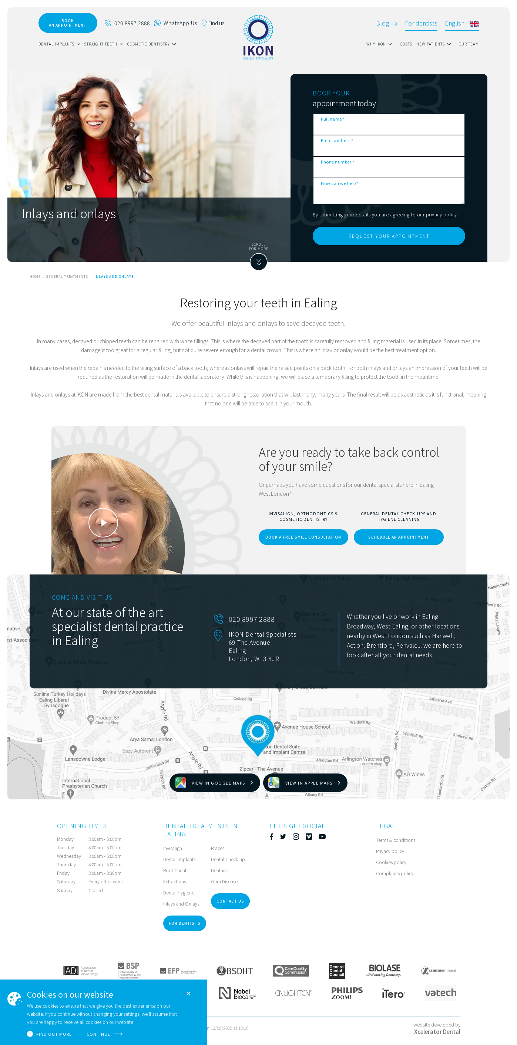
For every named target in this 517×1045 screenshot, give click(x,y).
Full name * (333, 119)
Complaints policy (394, 873)
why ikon (376, 44)
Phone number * (337, 162)
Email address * (337, 140)
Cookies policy (391, 862)
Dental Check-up (228, 859)
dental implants (56, 44)
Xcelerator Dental (437, 1031)
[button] (61, 44)
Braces (217, 848)
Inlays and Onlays (181, 903)
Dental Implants (179, 859)
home (35, 276)
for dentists (185, 923)
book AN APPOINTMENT (68, 23)
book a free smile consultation (303, 537)
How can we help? (339, 183)
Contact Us (230, 901)
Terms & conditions (395, 840)
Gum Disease (224, 881)
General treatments (67, 276)
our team (469, 44)
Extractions (174, 881)
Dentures (220, 870)
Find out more (54, 1034)
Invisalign (172, 848)
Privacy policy (390, 851)
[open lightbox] (103, 522)
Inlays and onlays (114, 276)
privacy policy (441, 214)
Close (188, 993)
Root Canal (174, 870)
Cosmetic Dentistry (148, 44)
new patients (430, 44)
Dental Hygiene (178, 892)
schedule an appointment (398, 537)
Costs (406, 44)
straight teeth (100, 44)
